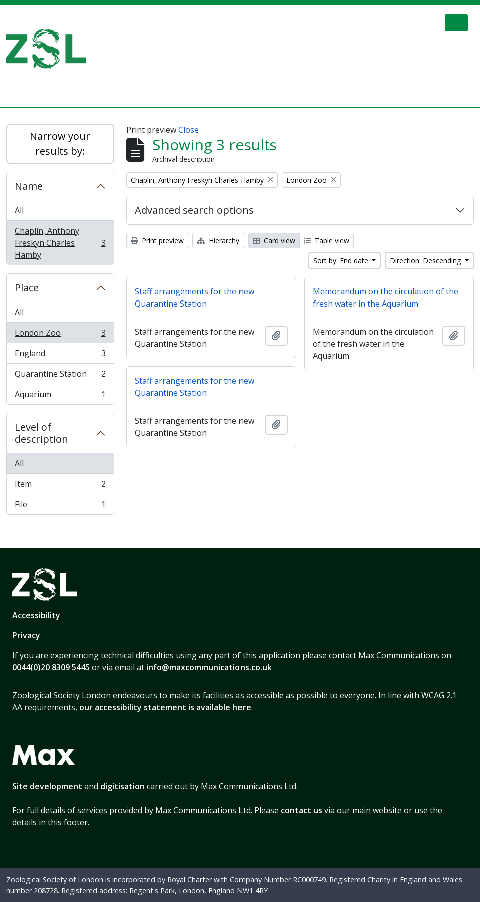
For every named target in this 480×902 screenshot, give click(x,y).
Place (27, 287)
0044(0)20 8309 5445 (51, 667)
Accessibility (36, 615)
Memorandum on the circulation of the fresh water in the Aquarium (385, 297)
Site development (47, 786)
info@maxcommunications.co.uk (209, 667)
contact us (301, 810)
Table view (326, 240)
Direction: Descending (426, 260)
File (60, 506)
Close (188, 129)
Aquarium (60, 396)
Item (60, 486)
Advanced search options (194, 210)
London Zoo (60, 335)
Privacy (26, 635)
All (19, 210)
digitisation (122, 786)
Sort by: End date (341, 260)
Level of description (41, 433)
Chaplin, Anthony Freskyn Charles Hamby (60, 242)
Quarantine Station (60, 376)
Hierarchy (218, 240)
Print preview (157, 240)
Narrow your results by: (60, 143)
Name (29, 186)
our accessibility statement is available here (165, 707)
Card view (274, 240)
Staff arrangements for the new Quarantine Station (194, 297)
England (60, 355)
